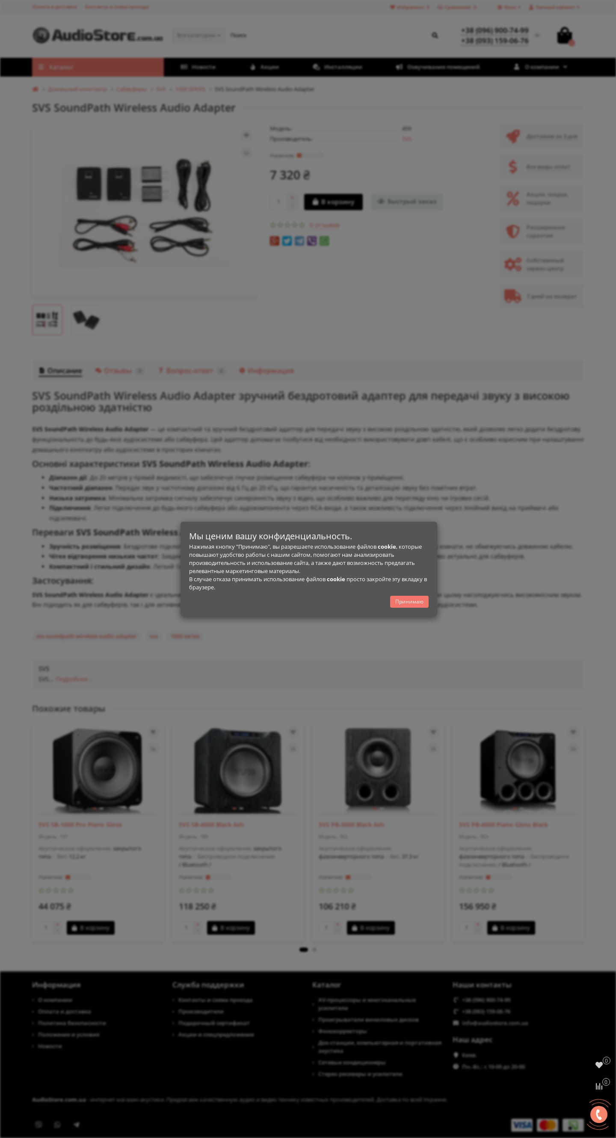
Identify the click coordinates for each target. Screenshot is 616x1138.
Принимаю (409, 601)
